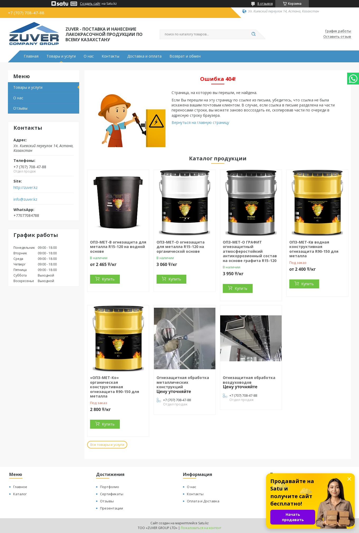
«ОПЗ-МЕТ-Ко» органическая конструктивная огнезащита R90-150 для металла (114, 387)
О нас (89, 56)
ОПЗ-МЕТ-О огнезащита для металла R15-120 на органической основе (181, 247)
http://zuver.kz (25, 187)
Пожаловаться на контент (201, 528)
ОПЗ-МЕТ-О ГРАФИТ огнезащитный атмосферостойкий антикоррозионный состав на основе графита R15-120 (250, 251)
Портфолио (109, 486)
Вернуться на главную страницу (200, 122)
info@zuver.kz (25, 199)
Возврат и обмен (185, 56)
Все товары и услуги (107, 444)
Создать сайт (90, 4)
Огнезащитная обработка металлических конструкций (183, 382)
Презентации (111, 508)
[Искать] (253, 34)
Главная (31, 56)
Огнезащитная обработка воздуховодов (249, 380)
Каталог (20, 494)
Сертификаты (111, 494)
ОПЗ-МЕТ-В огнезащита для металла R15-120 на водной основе (118, 247)
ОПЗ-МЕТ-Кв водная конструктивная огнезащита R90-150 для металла (313, 249)
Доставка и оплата (144, 56)
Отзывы (20, 108)
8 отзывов (265, 3)
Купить (108, 279)
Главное (20, 486)
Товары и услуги (61, 56)
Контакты (110, 56)
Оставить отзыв (337, 37)
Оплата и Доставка (203, 501)
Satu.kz (203, 523)
